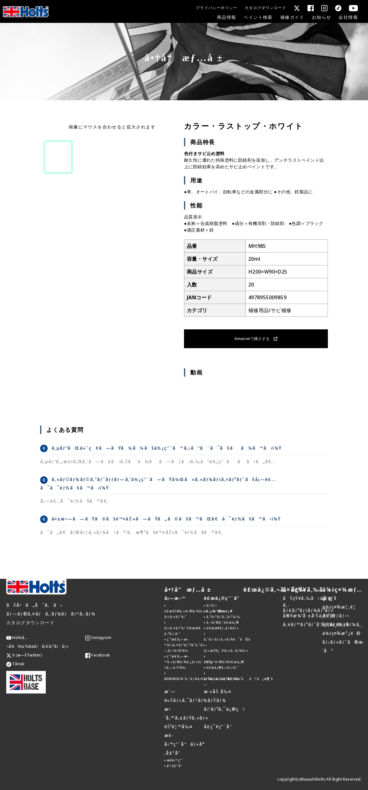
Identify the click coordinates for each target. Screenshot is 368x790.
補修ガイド (292, 17)
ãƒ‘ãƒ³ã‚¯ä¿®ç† (224, 709)
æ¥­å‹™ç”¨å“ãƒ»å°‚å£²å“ (184, 744)
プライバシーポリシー (216, 7)
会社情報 (348, 17)
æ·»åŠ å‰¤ (217, 691)
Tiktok (15, 664)
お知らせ (321, 17)
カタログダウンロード (265, 7)
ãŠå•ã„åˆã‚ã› (34, 605)
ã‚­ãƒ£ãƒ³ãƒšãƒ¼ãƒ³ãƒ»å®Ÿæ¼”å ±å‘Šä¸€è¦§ (309, 610)
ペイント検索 (258, 17)
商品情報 (226, 17)
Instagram (98, 637)
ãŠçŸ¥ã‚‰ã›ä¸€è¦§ (309, 598)
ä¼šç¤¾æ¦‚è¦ (341, 607)
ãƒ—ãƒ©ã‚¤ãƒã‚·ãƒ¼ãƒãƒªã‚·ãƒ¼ (50, 614)
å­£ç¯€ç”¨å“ (219, 727)
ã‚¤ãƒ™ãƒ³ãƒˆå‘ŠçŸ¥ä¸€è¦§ (315, 624)
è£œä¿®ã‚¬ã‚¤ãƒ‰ (273, 589)
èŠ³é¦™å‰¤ (178, 727)
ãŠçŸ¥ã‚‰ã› (307, 589)
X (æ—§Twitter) (24, 655)
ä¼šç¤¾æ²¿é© (341, 633)
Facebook (97, 655)
